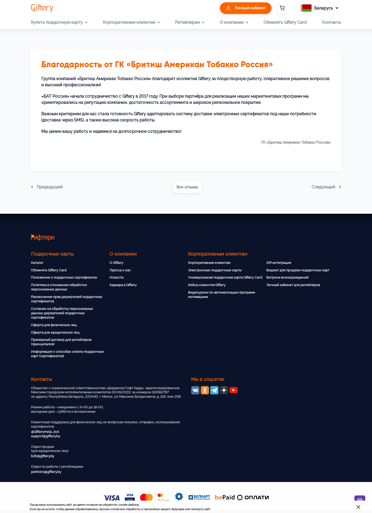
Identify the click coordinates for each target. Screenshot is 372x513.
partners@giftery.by (46, 472)
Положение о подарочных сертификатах (64, 277)
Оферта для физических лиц (54, 325)
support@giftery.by (45, 436)
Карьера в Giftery (123, 285)
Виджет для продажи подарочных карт (297, 270)
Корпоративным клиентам (209, 263)
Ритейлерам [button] (189, 22)
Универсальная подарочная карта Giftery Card (225, 277)
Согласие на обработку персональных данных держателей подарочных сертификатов (62, 313)
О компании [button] (234, 22)
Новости (116, 277)
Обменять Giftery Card (285, 22)
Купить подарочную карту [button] (59, 22)
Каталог (37, 263)
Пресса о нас (120, 270)
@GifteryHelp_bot (45, 432)
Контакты (331, 22)
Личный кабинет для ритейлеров (293, 285)
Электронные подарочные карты (215, 270)
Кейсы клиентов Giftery (207, 285)
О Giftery (116, 263)
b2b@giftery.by (42, 456)
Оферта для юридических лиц (55, 332)
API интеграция (278, 263)
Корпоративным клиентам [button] (131, 22)
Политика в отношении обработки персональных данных (59, 287)
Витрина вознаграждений (287, 277)
